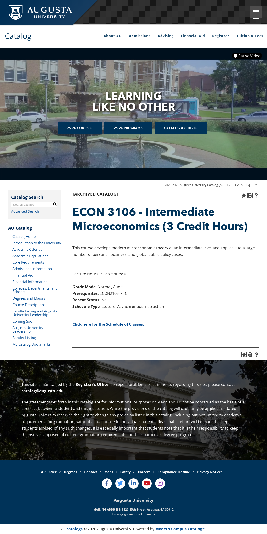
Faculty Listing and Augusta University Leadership (34, 313)
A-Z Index (49, 472)
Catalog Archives (180, 127)
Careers (144, 472)
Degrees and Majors (28, 298)
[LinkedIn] (133, 483)
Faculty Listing (24, 337)
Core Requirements (28, 262)
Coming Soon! (23, 321)
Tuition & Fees (249, 36)
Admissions (139, 36)
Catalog (18, 36)
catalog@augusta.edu (43, 390)
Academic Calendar (28, 249)
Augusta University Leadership (27, 329)
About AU (113, 36)
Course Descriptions (28, 304)
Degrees (70, 472)
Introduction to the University (36, 242)
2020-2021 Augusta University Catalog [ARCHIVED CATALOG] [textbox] (207, 185)
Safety (125, 472)
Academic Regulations (30, 255)
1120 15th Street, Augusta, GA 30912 (148, 509)
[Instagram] (160, 483)
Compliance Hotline (173, 472)
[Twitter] (120, 483)
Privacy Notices (209, 472)
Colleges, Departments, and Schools (35, 290)
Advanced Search (25, 211)
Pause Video (247, 55)
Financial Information (30, 281)
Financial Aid (193, 36)
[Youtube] (147, 483)
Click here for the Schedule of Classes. (108, 324)
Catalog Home (24, 236)
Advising (166, 36)
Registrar (220, 36)
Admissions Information (32, 268)
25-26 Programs (128, 127)
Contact (90, 472)
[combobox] (211, 184)
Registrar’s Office (92, 384)
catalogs (75, 529)
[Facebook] (107, 483)
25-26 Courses (79, 127)
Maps (108, 472)
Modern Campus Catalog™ (180, 529)
